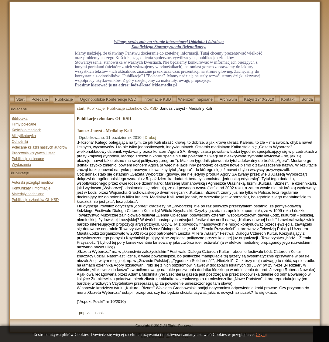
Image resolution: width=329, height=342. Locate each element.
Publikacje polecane (28, 159)
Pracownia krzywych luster (33, 153)
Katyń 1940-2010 (259, 99)
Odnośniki (20, 141)
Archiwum (228, 99)
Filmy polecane (24, 124)
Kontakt (287, 99)
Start (20, 99)
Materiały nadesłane (28, 194)
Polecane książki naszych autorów (39, 147)
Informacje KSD (157, 99)
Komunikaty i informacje (31, 188)
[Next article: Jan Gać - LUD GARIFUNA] (99, 312)
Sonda (307, 99)
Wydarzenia (21, 165)
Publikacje (64, 99)
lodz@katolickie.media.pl (154, 85)
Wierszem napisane (195, 99)
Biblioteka (20, 118)
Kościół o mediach (26, 130)
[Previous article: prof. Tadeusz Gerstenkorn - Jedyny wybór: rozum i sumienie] (84, 312)
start (80, 108)
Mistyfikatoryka (24, 136)
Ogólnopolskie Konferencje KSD (108, 99)
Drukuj (150, 137)
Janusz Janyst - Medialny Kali (104, 131)
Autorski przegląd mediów (32, 182)
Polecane (40, 99)
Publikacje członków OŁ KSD (35, 200)
